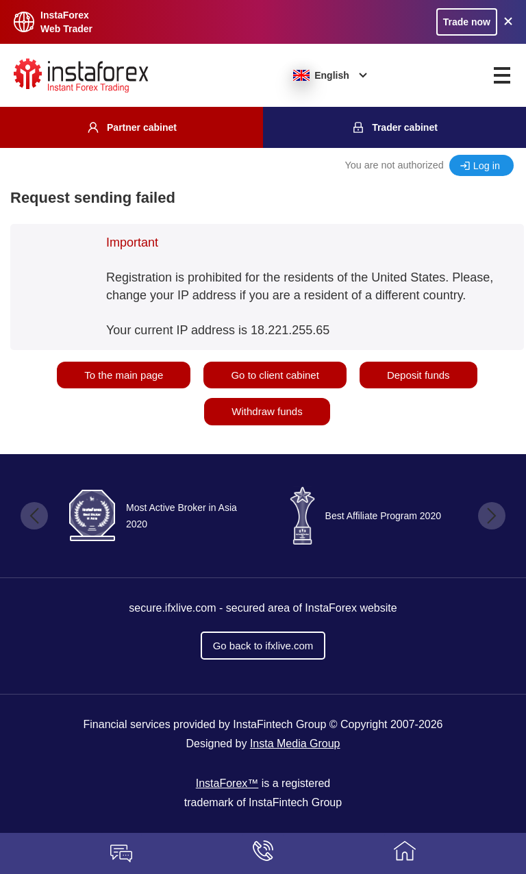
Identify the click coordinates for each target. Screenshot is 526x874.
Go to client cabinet (274, 375)
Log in (486, 165)
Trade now (466, 21)
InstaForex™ (227, 783)
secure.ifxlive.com (172, 608)
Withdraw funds (266, 411)
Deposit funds (418, 375)
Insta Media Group (295, 743)
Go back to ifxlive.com (263, 645)
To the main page (123, 375)
